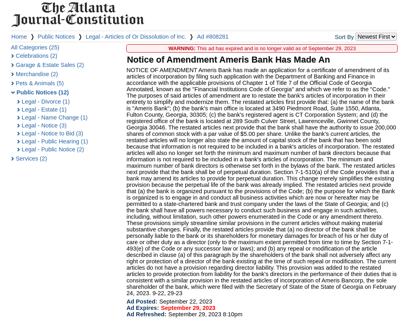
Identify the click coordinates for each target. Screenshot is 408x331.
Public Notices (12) (43, 92)
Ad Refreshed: (146, 314)
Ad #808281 (213, 36)
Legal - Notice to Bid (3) (52, 133)
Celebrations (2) (36, 56)
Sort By (344, 37)
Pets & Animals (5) (40, 83)
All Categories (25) (35, 47)
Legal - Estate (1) (44, 109)
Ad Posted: (141, 301)
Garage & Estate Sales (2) (50, 65)
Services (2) (31, 158)
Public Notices (56, 36)
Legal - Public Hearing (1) (55, 141)
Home (19, 36)
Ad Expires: (142, 308)
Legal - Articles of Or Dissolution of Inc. (136, 36)
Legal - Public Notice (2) (53, 149)
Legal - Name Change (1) (55, 117)
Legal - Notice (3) (44, 125)
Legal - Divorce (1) (46, 101)
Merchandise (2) (37, 74)
